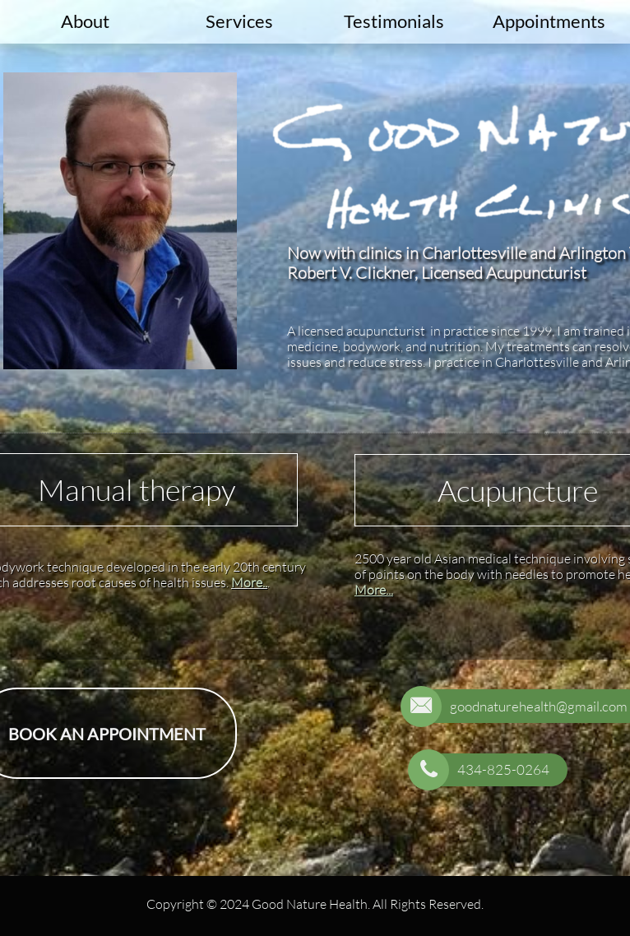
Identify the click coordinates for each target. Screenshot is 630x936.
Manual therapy (137, 489)
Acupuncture (518, 490)
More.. (249, 582)
